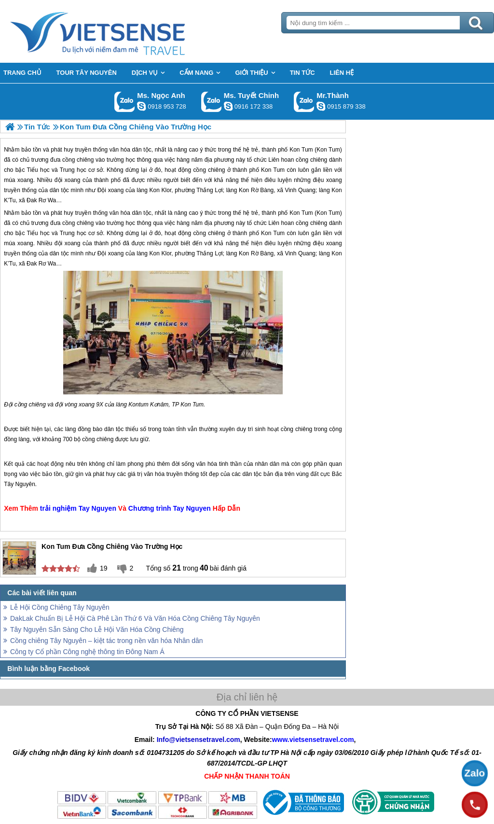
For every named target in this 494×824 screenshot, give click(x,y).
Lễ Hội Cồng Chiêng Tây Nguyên (60, 607)
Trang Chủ (121, 31)
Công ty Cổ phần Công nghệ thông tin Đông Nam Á (87, 652)
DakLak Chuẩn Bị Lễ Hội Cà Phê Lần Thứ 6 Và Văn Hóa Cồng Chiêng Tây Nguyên (135, 618)
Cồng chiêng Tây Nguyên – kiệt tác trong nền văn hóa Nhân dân (106, 640)
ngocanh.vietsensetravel (141, 106)
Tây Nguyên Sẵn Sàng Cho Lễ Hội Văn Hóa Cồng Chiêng (97, 629)
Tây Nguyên (19, 484)
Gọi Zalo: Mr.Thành (304, 101)
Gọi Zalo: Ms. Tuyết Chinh (211, 101)
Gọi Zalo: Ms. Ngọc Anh (125, 101)
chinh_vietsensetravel (228, 106)
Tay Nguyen (97, 508)
